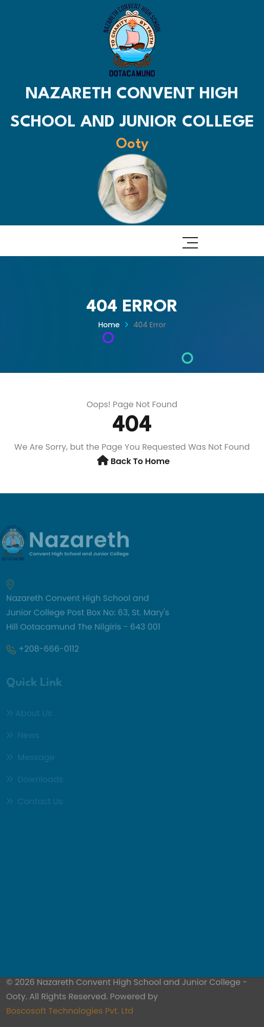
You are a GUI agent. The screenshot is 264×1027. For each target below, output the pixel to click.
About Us (29, 714)
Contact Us (34, 802)
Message (30, 758)
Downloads (34, 780)
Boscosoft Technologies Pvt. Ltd (69, 1009)
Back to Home (140, 461)
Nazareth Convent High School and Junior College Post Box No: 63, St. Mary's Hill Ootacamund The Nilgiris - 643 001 (87, 614)
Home (108, 325)
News (22, 736)
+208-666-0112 (48, 650)
